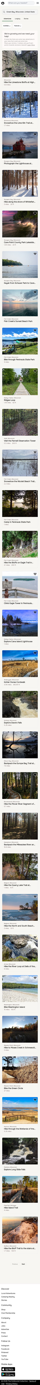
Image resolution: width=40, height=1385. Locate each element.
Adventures (7, 19)
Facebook (5, 1349)
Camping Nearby (8, 1297)
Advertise (5, 1329)
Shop (3, 1309)
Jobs (3, 1326)
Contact (4, 1336)
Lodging (17, 19)
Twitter (4, 1356)
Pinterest (4, 1352)
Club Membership (8, 1313)
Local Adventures (8, 1293)
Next (23, 1264)
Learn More (31, 45)
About (3, 1322)
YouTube (4, 1359)
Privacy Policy (11, 1384)
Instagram (5, 1345)
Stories (26, 19)
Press (3, 1333)
